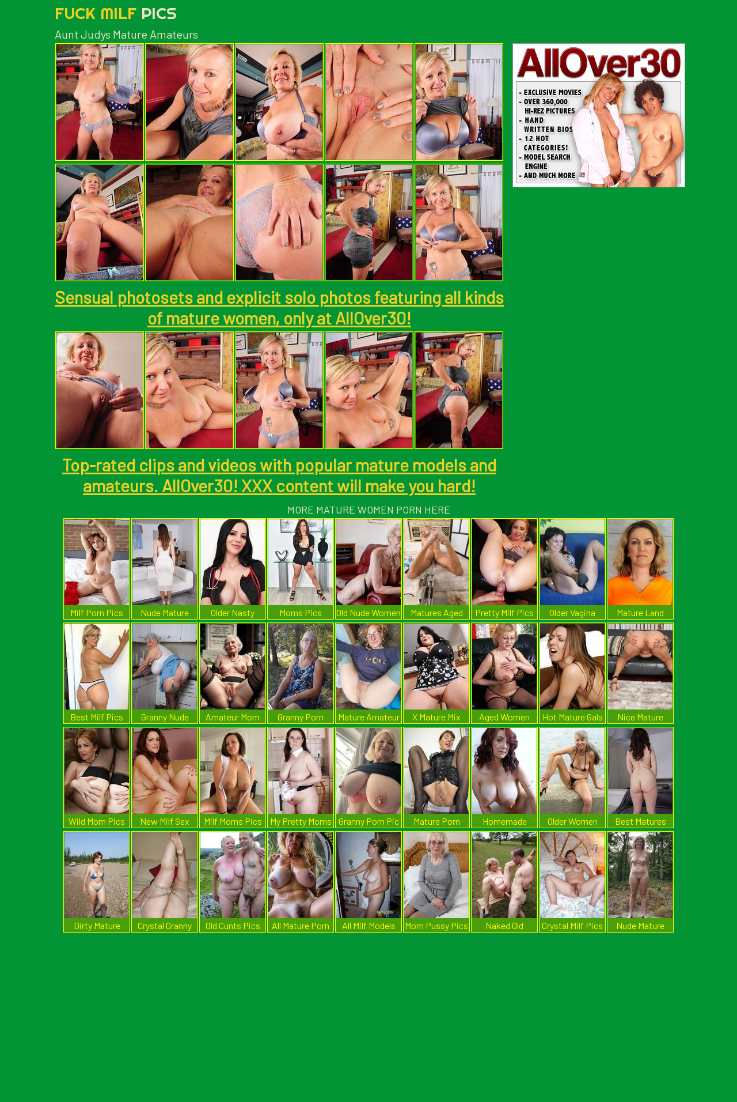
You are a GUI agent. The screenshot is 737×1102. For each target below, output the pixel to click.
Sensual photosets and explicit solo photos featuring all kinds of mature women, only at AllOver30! (279, 307)
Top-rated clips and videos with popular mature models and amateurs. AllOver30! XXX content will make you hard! (279, 475)
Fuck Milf (116, 13)
